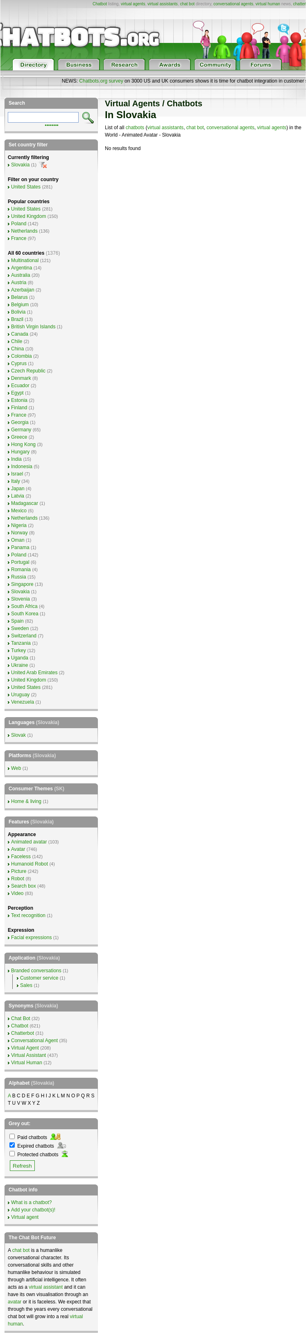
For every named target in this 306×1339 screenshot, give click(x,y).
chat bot (187, 4)
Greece (19, 437)
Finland (19, 407)
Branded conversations (36, 970)
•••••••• (52, 125)
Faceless (21, 856)
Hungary (20, 452)
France (18, 238)
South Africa (24, 606)
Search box (23, 886)
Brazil (17, 319)
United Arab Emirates (34, 672)
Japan (18, 488)
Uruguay (20, 695)
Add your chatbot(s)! (33, 1210)
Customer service (39, 978)
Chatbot (100, 4)
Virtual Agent (25, 1048)
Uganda (19, 658)
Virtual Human (26, 1062)
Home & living (26, 801)
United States (26, 187)
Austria (18, 282)
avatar (14, 1302)
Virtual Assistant (28, 1055)
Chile (16, 341)
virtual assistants (162, 4)
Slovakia (20, 165)
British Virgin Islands (33, 327)
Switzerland (23, 636)
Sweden (20, 628)
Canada (19, 334)
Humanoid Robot (29, 864)
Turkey (18, 650)
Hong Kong (23, 444)
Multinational (25, 260)
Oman (18, 540)
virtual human (268, 4)
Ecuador (20, 385)
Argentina (21, 268)
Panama (20, 547)
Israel (17, 474)
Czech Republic (28, 371)
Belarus (19, 297)
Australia (20, 275)
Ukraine (19, 665)
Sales (26, 985)
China (17, 349)
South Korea (25, 614)
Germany (21, 430)
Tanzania (21, 643)
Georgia (20, 422)
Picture (18, 871)
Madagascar (24, 503)
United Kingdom (28, 216)
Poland (18, 224)
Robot (17, 878)
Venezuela (22, 702)
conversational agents (233, 4)
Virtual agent (25, 1217)
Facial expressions (31, 937)
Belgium (20, 304)
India (16, 459)
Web (16, 768)
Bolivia (18, 312)
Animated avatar (29, 842)
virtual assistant (46, 1287)
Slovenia (20, 599)
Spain (17, 621)
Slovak (18, 735)
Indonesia (21, 466)
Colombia (21, 356)
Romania (21, 569)
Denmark (21, 378)
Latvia (17, 496)
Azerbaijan (22, 290)
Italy (15, 481)
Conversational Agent (34, 1040)
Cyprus (19, 363)
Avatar (18, 849)
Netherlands (24, 231)
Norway (19, 533)
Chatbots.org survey (101, 81)
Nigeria (19, 525)
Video (17, 893)
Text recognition (28, 915)
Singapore (22, 584)
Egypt (17, 393)
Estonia (19, 400)
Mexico (19, 511)
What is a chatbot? (31, 1202)
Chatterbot (22, 1033)
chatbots (135, 127)
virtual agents (133, 4)
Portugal (20, 562)
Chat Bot (20, 1018)
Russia (18, 577)
